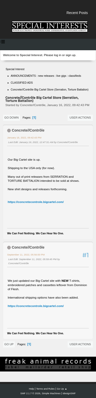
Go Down (11, 117)
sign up (70, 55)
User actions (80, 117)
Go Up (9, 344)
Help (31, 388)
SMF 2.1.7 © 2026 (30, 393)
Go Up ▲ (62, 388)
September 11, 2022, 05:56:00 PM (26, 254)
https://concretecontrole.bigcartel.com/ (36, 202)
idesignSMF (69, 393)
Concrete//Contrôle (28, 130)
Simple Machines (51, 393)
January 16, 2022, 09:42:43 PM (24, 137)
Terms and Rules (45, 388)
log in (57, 55)
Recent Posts (77, 13)
